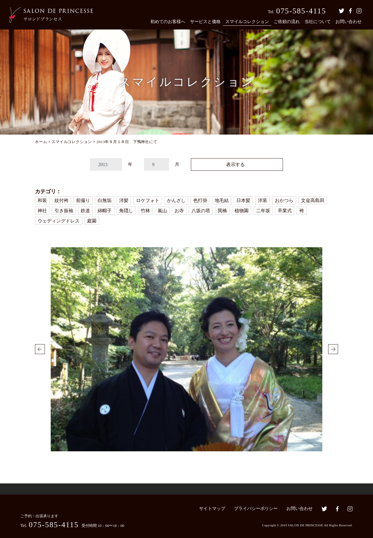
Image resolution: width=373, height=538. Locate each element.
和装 (42, 200)
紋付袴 (61, 200)
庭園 (91, 220)
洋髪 (124, 200)
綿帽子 (105, 210)
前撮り (83, 200)
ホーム (41, 142)
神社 (42, 210)
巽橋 (222, 210)
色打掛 (200, 200)
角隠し (126, 210)
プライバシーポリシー (256, 508)
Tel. (297, 11)
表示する (235, 164)
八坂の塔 (200, 210)
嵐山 (162, 210)
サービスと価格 (205, 21)
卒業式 (285, 210)
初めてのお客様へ (167, 21)
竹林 (145, 210)
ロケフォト (147, 200)
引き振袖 (63, 210)
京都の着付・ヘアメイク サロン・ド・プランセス (51, 15)
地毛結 (222, 200)
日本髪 (243, 200)
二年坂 (263, 210)
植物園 (242, 210)
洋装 (262, 200)
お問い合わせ (348, 21)
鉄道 (85, 210)
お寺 (179, 210)
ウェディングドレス (59, 220)
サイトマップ (212, 508)
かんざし (176, 200)
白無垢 (105, 200)
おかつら (284, 200)
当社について (318, 21)
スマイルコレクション (247, 21)
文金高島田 (312, 200)
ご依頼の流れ (287, 21)
